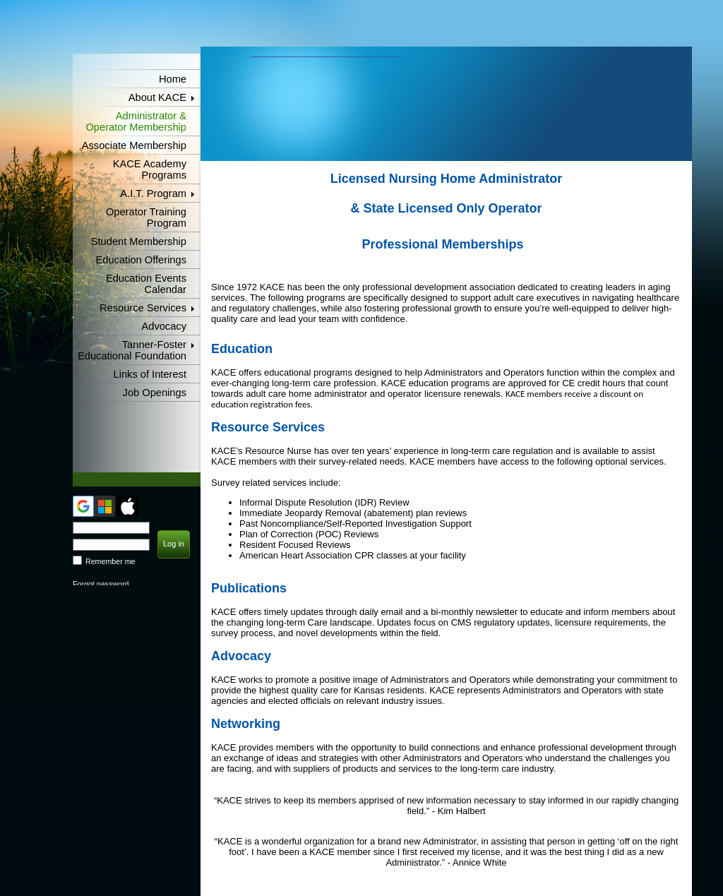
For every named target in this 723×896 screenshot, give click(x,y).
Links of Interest (150, 374)
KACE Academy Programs (149, 169)
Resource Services (143, 307)
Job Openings (154, 392)
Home (172, 79)
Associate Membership (134, 145)
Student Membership (138, 241)
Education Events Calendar (146, 284)
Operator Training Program (146, 217)
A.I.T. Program (153, 193)
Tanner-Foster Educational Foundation (132, 350)
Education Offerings (141, 259)
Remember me (110, 561)
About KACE (157, 97)
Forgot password (101, 584)
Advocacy (163, 326)
